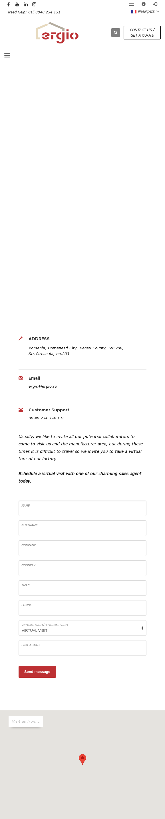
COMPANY (28, 545)
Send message (37, 671)
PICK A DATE (30, 645)
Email (25, 585)
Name (25, 505)
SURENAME (29, 525)
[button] (82, 759)
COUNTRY (28, 565)
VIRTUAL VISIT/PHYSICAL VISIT (44, 625)
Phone (26, 605)
